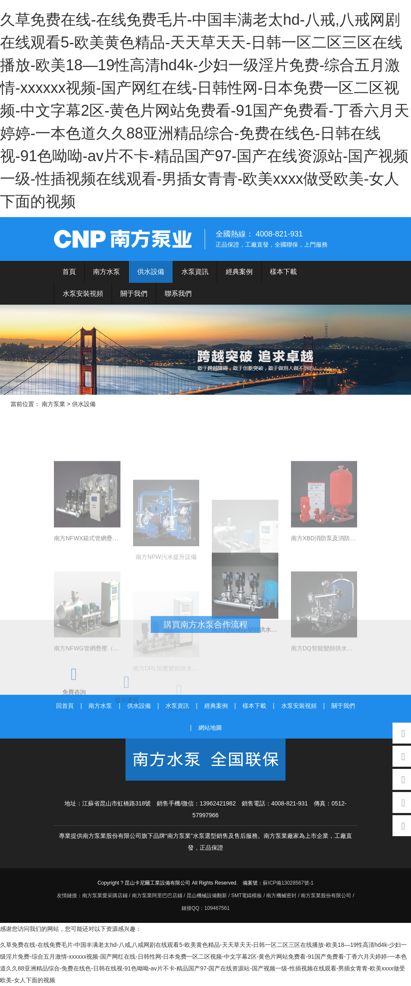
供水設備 (150, 271)
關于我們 (133, 293)
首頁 (69, 271)
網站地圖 (210, 727)
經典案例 (239, 271)
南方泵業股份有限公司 (326, 895)
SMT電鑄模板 (246, 895)
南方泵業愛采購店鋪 (105, 895)
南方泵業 (124, 239)
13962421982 (218, 803)
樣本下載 (283, 271)
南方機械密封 (281, 895)
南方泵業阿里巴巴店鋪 (157, 895)
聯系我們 (178, 293)
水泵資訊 (194, 271)
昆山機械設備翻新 (207, 895)
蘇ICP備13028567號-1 (288, 883)
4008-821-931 (289, 803)
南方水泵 (106, 271)
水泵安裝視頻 (83, 293)
